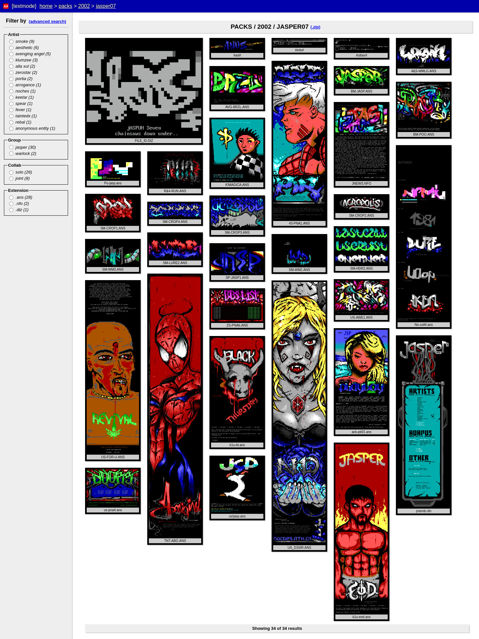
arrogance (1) (25, 84)
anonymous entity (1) (32, 128)
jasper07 (106, 6)
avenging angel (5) (30, 53)
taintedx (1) (23, 115)
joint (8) (19, 178)
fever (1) (20, 109)
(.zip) (315, 27)
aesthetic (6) (24, 47)
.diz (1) (18, 209)
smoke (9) (21, 41)
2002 (84, 6)
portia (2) (21, 78)
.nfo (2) (19, 203)
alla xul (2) (22, 66)
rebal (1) (20, 122)
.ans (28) (20, 197)
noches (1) (22, 91)
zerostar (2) (23, 72)
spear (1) (21, 103)
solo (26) (20, 172)
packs (65, 6)
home (46, 6)
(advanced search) (47, 21)
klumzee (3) (23, 60)
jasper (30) (22, 147)
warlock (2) (22, 153)
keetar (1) (21, 97)
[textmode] (24, 6)
